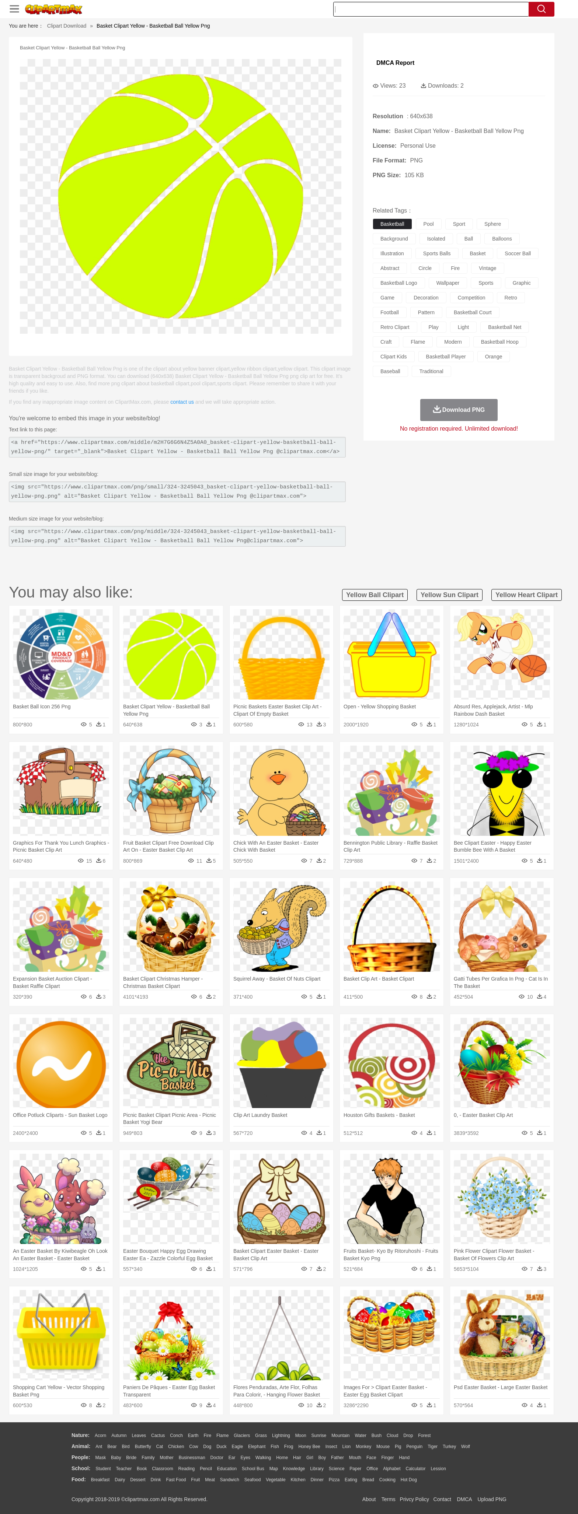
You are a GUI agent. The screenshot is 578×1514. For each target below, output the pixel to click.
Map (273, 1468)
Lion (346, 1446)
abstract (389, 268)
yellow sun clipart (449, 595)
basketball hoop (500, 342)
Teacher (124, 1468)
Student (103, 1468)
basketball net (504, 327)
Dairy (120, 1479)
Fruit (195, 1479)
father (337, 1457)
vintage (487, 268)
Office (372, 1468)
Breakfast (100, 1479)
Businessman (192, 1457)
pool (429, 224)
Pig (398, 1446)
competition (471, 298)
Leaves (139, 1435)
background (394, 239)
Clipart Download (67, 26)
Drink (156, 1479)
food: (79, 1479)
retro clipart (395, 327)
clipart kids (393, 357)
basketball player (446, 357)
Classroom (162, 1468)
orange (493, 357)
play (434, 327)
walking (263, 1457)
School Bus (253, 1468)
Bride (131, 1457)
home (282, 1457)
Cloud (392, 1435)
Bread (368, 1479)
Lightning (281, 1435)
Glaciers (242, 1435)
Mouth (355, 1457)
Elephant (256, 1446)
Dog (207, 1446)
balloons (502, 239)
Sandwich (229, 1479)
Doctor (216, 1457)
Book (142, 1468)
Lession (438, 1468)
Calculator (416, 1468)
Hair (297, 1457)
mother (166, 1457)
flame (418, 342)
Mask (100, 1457)
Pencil (206, 1468)
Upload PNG (491, 1499)
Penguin (414, 1446)
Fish (275, 1446)
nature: (81, 1435)
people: (81, 1457)
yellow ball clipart (375, 595)
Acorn (100, 1435)
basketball (392, 224)
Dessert (137, 1479)
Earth (193, 1435)
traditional (431, 371)
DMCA (464, 1499)
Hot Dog (409, 1479)
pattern (426, 312)
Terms (389, 1499)
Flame (222, 1435)
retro (511, 298)
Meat (210, 1479)
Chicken (176, 1446)
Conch (176, 1435)
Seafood (252, 1479)
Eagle (237, 1446)
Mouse (383, 1446)
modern (453, 342)
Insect (331, 1446)
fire (455, 268)
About (369, 1499)
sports (485, 283)
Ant (98, 1446)
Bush (377, 1435)
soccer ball (518, 253)
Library (317, 1468)
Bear (111, 1446)
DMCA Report (395, 63)
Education (227, 1468)
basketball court (473, 312)
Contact (442, 1499)
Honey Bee (309, 1446)
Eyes (245, 1457)
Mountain (340, 1435)
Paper (355, 1468)
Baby (116, 1457)
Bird (125, 1446)
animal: (81, 1446)
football (389, 312)
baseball (390, 371)
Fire (207, 1435)
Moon (300, 1435)
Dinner (317, 1479)
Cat (159, 1446)
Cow (193, 1446)
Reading (186, 1468)
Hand (404, 1457)
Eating (351, 1479)
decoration (426, 298)
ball (468, 239)
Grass (261, 1435)
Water (360, 1435)
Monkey (363, 1446)
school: (81, 1468)
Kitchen (298, 1479)
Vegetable (275, 1479)
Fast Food (176, 1479)
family (148, 1457)
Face (371, 1457)
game (387, 298)
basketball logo (398, 283)
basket (478, 253)
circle (425, 268)
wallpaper (448, 283)
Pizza (334, 1479)
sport (459, 224)
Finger (387, 1457)
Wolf (465, 1446)
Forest (424, 1435)
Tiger (433, 1446)
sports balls (437, 253)
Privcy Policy (414, 1499)
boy (322, 1457)
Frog (288, 1446)
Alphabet (391, 1468)
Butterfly (143, 1446)
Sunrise (319, 1435)
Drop (408, 1435)
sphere (492, 224)
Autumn (118, 1435)
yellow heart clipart (526, 595)
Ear (232, 1457)
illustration (392, 253)
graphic (522, 283)
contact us (182, 402)
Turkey (449, 1446)
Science (337, 1468)
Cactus (158, 1435)
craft (385, 342)
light (463, 327)
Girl (309, 1457)
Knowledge (294, 1468)
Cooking (387, 1479)
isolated (436, 239)
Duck (221, 1446)
